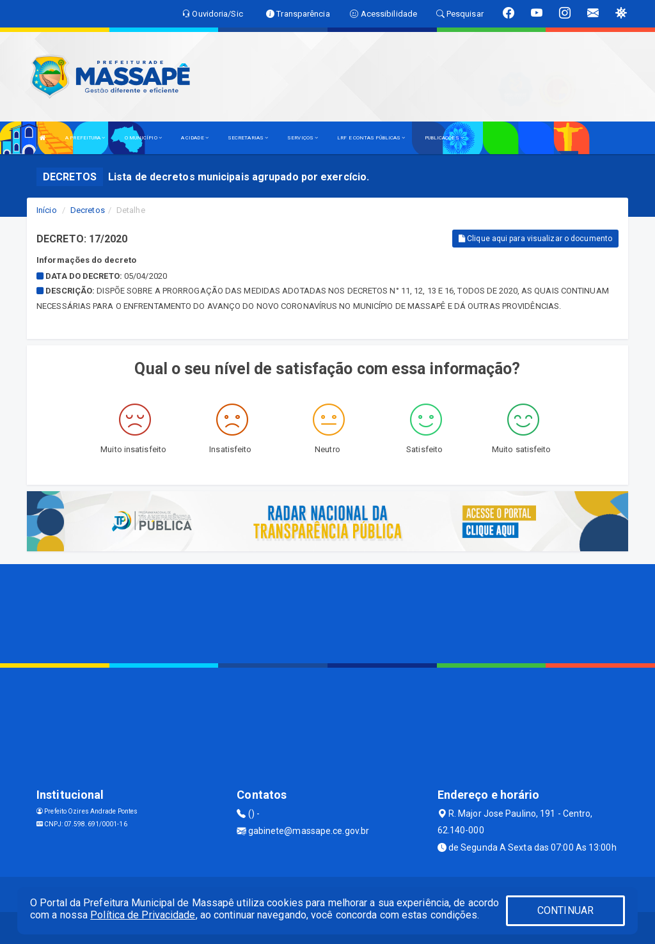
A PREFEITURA (85, 138)
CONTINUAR (565, 910)
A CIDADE (195, 138)
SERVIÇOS (302, 138)
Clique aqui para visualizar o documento (535, 238)
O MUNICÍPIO (143, 138)
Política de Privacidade (142, 915)
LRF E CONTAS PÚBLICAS (371, 138)
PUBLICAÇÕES (444, 138)
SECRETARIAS (248, 138)
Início (46, 210)
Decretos (87, 210)
